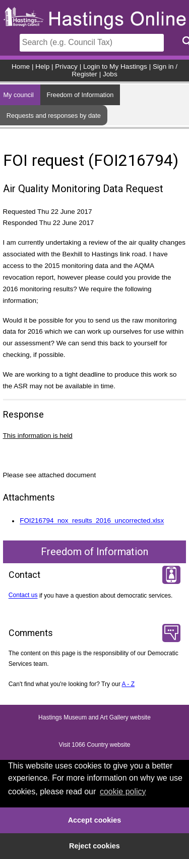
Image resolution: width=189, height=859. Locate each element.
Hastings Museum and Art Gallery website (94, 717)
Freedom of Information (79, 95)
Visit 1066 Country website (95, 745)
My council (18, 95)
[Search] (92, 43)
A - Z (128, 684)
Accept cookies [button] (94, 820)
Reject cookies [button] (94, 846)
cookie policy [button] (123, 791)
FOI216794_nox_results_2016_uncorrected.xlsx (92, 521)
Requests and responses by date (54, 115)
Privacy (66, 66)
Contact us (23, 595)
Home (21, 66)
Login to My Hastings (115, 66)
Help (42, 66)
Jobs (110, 74)
